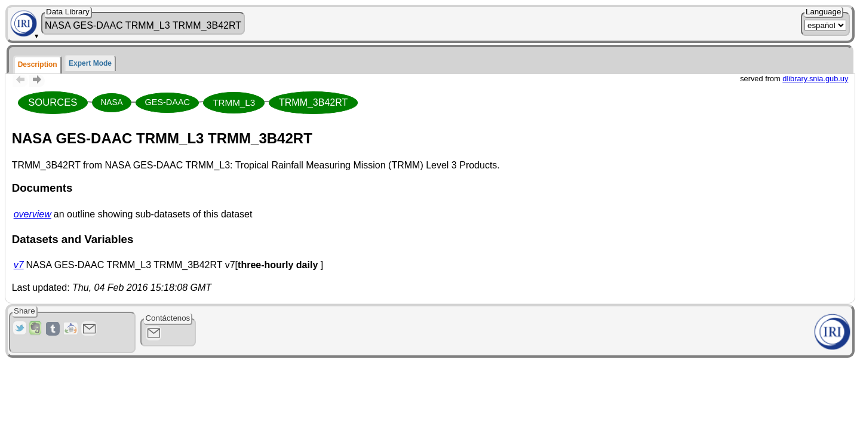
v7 (19, 265)
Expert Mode (90, 63)
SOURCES (52, 102)
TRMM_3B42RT (313, 102)
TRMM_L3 (234, 102)
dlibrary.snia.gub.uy (815, 78)
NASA (111, 102)
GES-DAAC (167, 102)
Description (37, 64)
